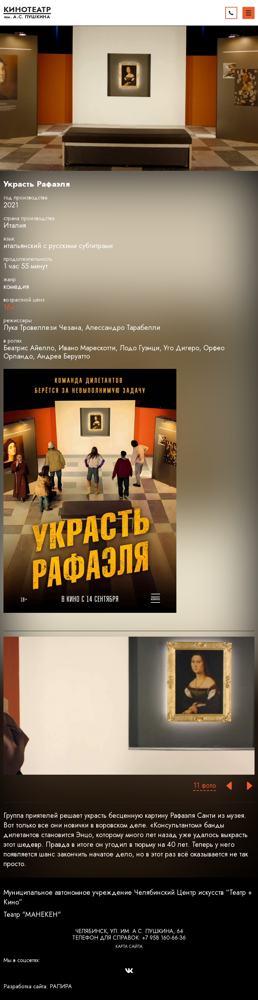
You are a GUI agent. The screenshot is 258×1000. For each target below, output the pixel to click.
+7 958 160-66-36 (164, 938)
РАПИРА (61, 986)
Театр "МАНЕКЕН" (32, 915)
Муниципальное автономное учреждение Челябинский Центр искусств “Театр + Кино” (127, 897)
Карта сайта (129, 946)
